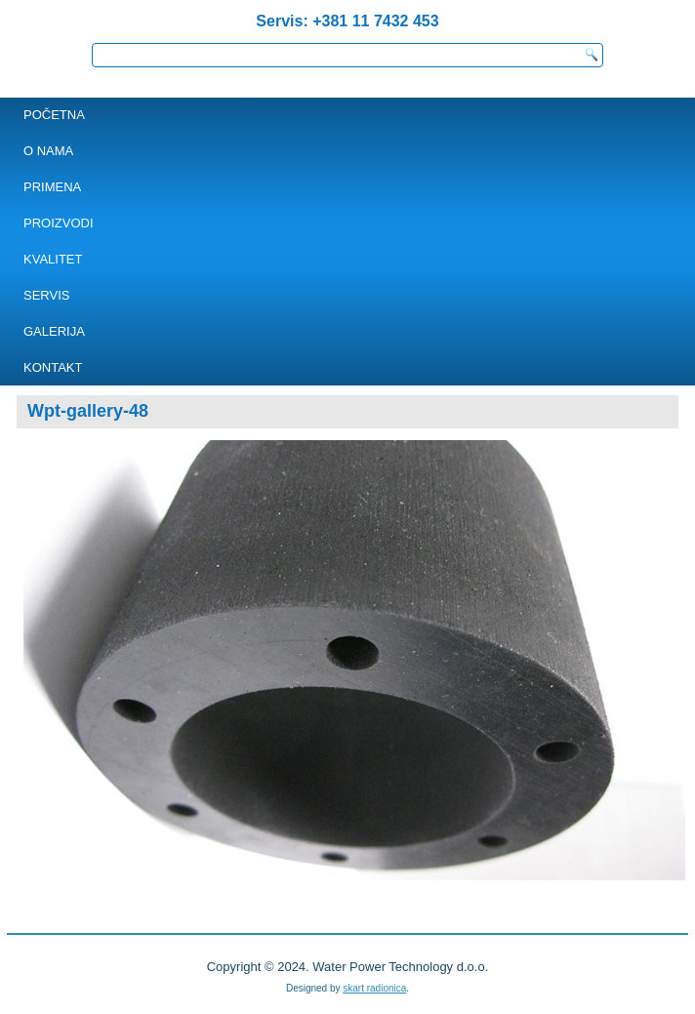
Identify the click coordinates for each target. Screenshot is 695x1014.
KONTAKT (52, 367)
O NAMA (48, 150)
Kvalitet (52, 259)
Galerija (54, 331)
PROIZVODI (58, 223)
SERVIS (46, 295)
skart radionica (374, 988)
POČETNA (54, 114)
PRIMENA (52, 187)
